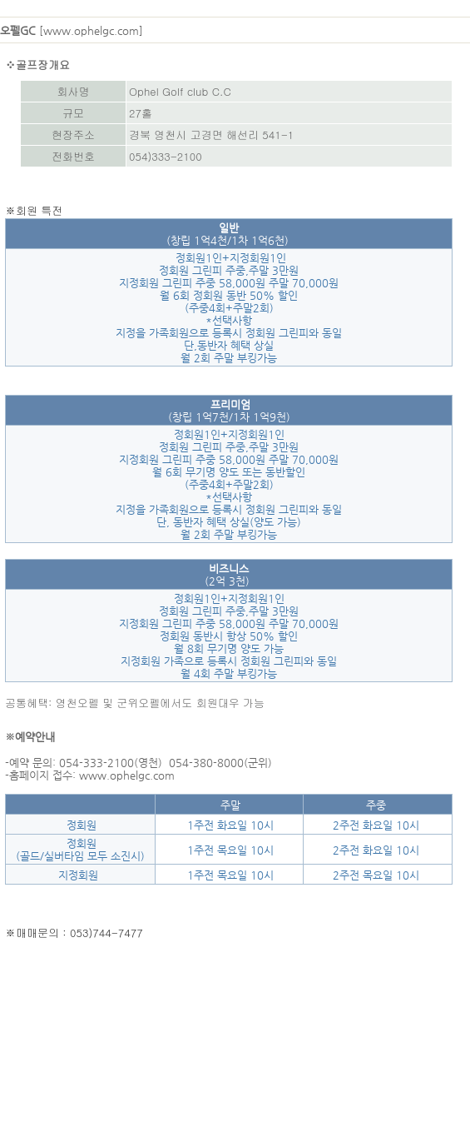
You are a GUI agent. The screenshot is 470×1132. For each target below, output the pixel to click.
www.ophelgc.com (91, 30)
